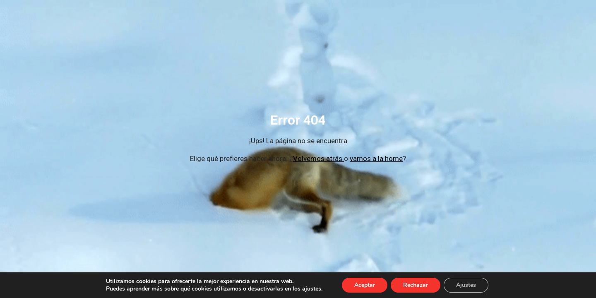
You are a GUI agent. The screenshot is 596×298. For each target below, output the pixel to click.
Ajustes (466, 285)
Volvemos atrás (318, 158)
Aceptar (364, 285)
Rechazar (415, 285)
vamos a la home (376, 158)
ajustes (311, 289)
